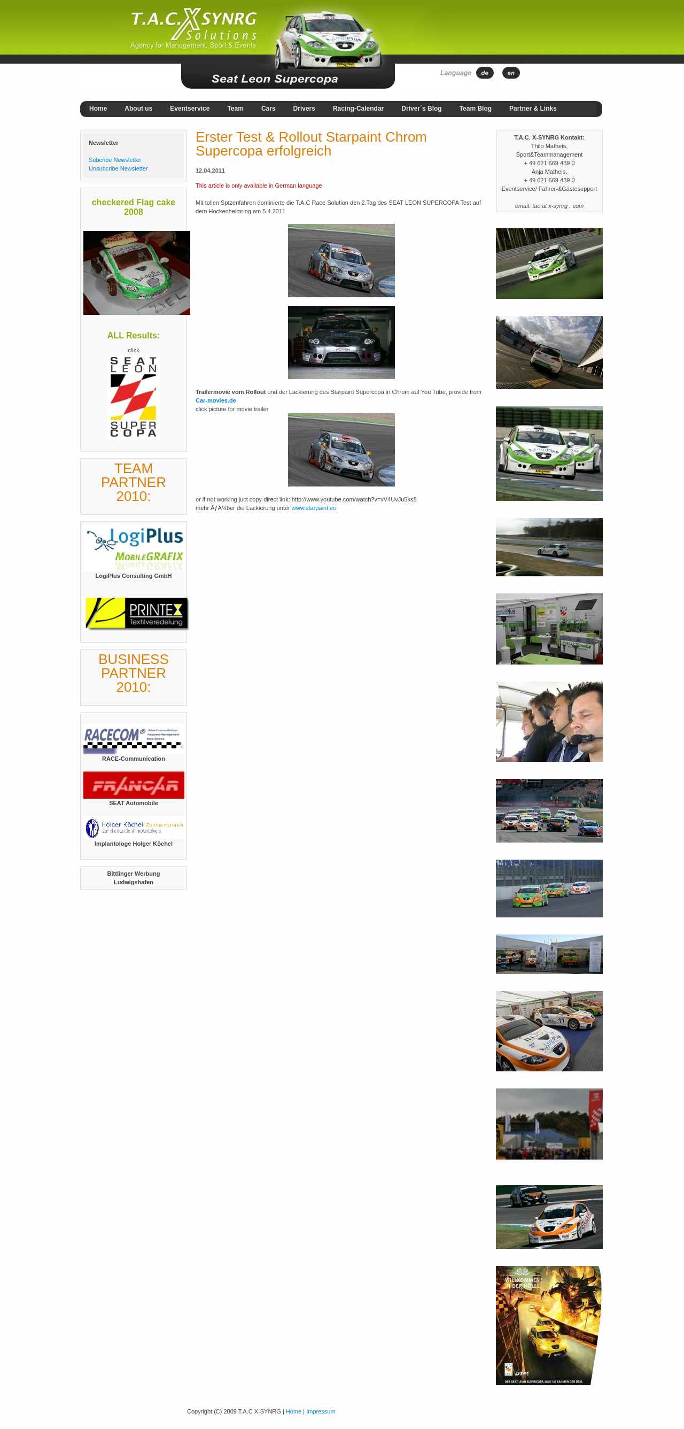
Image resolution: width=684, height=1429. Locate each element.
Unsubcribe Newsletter (118, 168)
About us (138, 108)
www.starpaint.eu (314, 508)
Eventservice (189, 108)
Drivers (304, 108)
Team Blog (476, 108)
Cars (268, 108)
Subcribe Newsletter (115, 160)
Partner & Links (533, 108)
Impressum (320, 1411)
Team (235, 108)
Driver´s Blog (421, 108)
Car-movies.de (216, 400)
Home (98, 108)
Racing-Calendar (358, 108)
